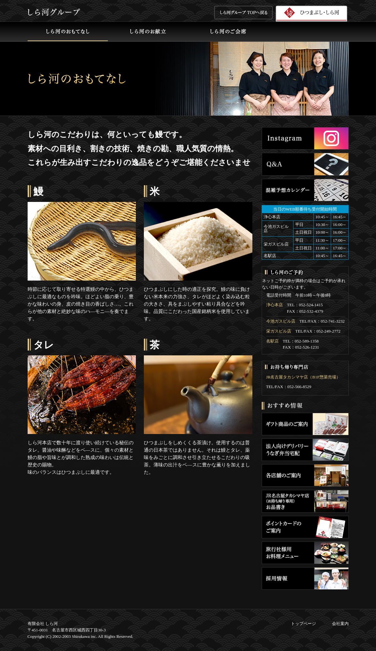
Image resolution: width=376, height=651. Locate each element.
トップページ (303, 623)
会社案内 (340, 623)
